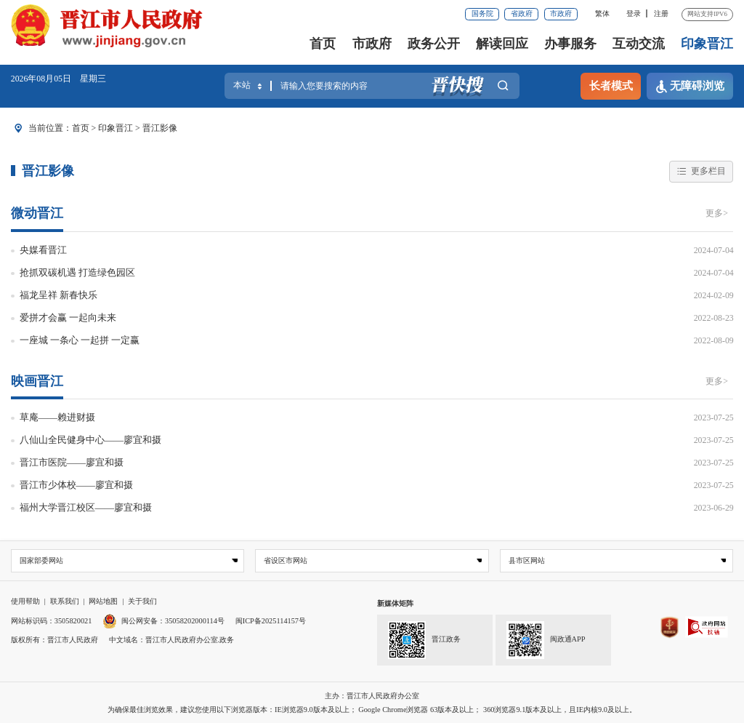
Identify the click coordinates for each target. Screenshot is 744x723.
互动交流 (638, 43)
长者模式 (611, 86)
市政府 (561, 13)
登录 (633, 13)
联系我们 (64, 601)
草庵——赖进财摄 (58, 417)
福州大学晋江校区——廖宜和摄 (86, 507)
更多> (716, 213)
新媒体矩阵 (395, 603)
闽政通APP (545, 640)
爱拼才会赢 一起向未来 (68, 317)
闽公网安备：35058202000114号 (163, 621)
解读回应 (502, 43)
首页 (323, 43)
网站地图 (103, 601)
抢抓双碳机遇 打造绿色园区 (77, 272)
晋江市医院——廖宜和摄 (72, 462)
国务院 (482, 13)
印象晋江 (707, 43)
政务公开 (434, 43)
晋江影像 (159, 128)
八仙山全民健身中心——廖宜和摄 (91, 439)
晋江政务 (424, 640)
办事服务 (570, 43)
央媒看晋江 (43, 249)
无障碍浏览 (690, 86)
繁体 (602, 13)
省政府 (522, 13)
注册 (661, 13)
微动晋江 (37, 213)
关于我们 (142, 601)
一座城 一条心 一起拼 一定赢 (80, 340)
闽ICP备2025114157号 (270, 621)
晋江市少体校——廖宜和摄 (77, 484)
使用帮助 (25, 601)
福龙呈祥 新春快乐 (58, 294)
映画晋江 (37, 381)
